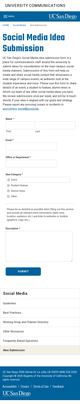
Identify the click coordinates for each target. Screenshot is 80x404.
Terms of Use (41, 386)
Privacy (25, 386)
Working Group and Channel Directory (25, 322)
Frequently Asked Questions (20, 340)
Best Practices (12, 312)
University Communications (35, 5)
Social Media (19, 25)
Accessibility (10, 386)
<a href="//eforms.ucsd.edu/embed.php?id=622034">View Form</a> (40, 197)
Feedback (58, 386)
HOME (6, 25)
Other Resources (13, 331)
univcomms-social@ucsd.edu (21, 108)
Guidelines (9, 303)
